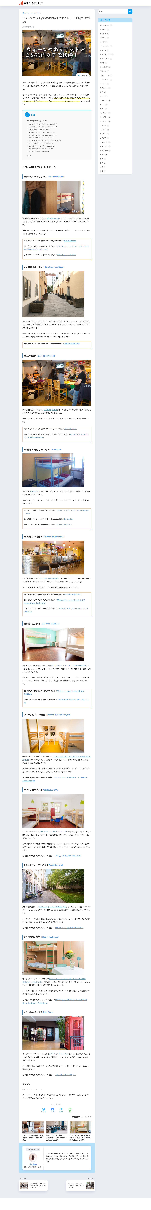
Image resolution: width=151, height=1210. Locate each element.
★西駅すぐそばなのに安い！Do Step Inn (42, 132)
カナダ (104, 64)
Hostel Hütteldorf (57, 177)
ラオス (104, 159)
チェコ (104, 99)
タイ (103, 94)
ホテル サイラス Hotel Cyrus (59, 1054)
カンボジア (105, 69)
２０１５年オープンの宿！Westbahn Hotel (43, 146)
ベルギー (105, 138)
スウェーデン (106, 81)
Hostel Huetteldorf (50, 937)
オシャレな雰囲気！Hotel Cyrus (39, 151)
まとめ (29, 155)
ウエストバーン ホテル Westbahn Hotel (53, 907)
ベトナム (105, 133)
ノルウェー (105, 116)
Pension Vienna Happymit (59, 715)
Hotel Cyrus (48, 1012)
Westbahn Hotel (56, 865)
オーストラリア (107, 56)
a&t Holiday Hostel (47, 356)
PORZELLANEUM (51, 790)
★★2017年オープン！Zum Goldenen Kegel (43, 127)
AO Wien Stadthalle (51, 624)
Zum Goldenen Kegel (55, 267)
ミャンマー (105, 155)
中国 (103, 164)
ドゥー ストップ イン (65, 525)
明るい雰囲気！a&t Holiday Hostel (40, 129)
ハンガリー (105, 120)
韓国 (103, 172)
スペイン (105, 86)
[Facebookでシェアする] (52, 1110)
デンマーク (105, 103)
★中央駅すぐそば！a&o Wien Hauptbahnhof (43, 135)
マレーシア (105, 151)
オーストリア (86, 1117)
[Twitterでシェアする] (43, 1110)
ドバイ (104, 112)
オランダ (105, 51)
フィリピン (105, 125)
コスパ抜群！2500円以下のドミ (38, 121)
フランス (105, 129)
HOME (75, 1202)
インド (104, 42)
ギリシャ (105, 73)
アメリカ (105, 30)
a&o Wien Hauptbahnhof (53, 537)
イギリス (105, 34)
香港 (103, 177)
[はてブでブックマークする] (61, 1110)
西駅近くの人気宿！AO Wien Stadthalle (42, 138)
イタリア (105, 38)
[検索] (130, 11)
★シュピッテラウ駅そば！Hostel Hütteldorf (43, 124)
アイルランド (106, 25)
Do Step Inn (56, 449)
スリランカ (105, 90)
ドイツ (104, 107)
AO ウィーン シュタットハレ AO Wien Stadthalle (70, 666)
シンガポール (106, 77)
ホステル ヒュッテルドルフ (67, 255)
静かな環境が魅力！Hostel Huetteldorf (41, 149)
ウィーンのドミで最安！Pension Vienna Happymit (45, 140)
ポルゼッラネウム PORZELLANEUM (54, 832)
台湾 (103, 168)
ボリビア (105, 142)
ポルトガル (105, 146)
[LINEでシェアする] (70, 1110)
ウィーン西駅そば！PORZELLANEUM (41, 143)
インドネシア (106, 47)
